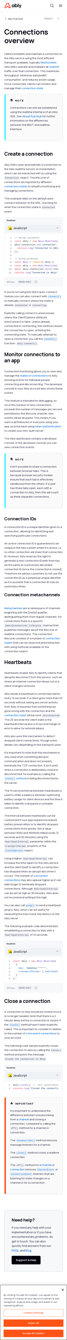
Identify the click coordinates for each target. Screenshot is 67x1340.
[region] (33, 1312)
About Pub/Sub (32, 116)
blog (28, 1250)
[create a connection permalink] (56, 154)
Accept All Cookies (33, 1333)
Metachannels (13, 608)
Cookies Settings (33, 1312)
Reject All (33, 1323)
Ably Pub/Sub (15, 18)
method (15, 778)
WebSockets (48, 62)
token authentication (48, 426)
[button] (58, 18)
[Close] (63, 1290)
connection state (32, 88)
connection (17, 1169)
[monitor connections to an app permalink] (23, 360)
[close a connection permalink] (53, 1001)
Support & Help (26, 1260)
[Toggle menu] (60, 6)
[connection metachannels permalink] (6, 600)
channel (54, 67)
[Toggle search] (52, 5)
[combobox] (33, 228)
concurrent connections (41, 1033)
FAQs (15, 1250)
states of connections (34, 375)
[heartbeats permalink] (35, 662)
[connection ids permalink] (39, 518)
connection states (16, 186)
